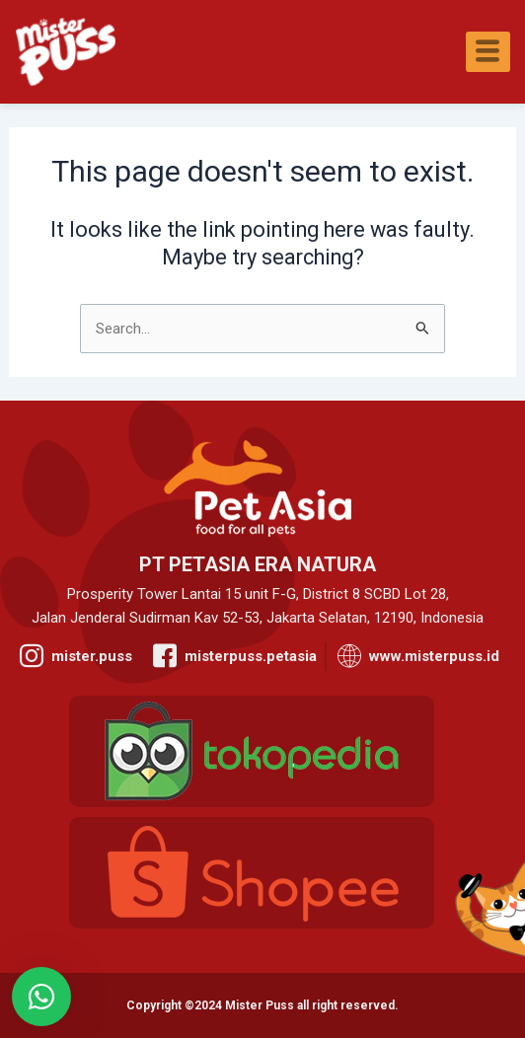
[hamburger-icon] (488, 52)
